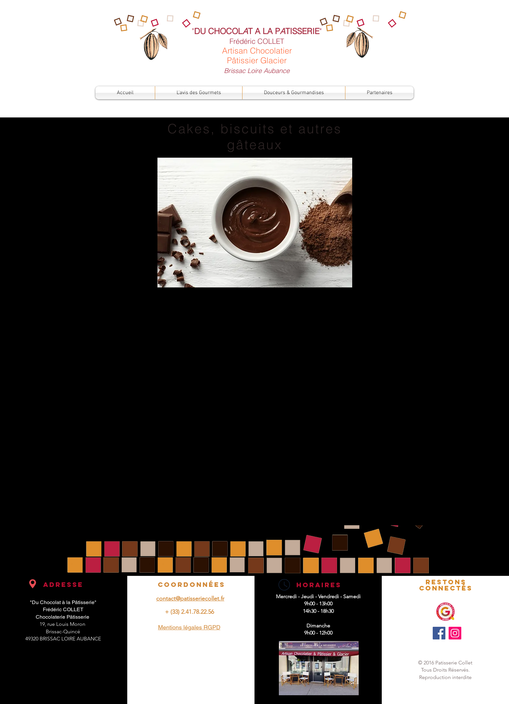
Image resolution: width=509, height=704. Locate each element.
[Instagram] (455, 633)
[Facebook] (439, 633)
